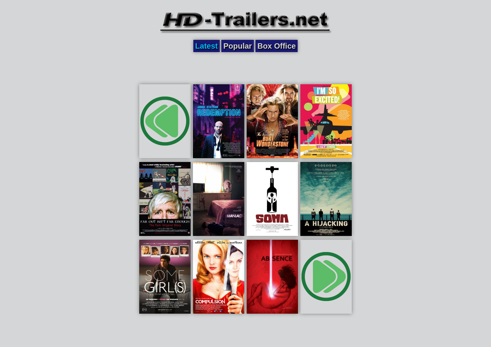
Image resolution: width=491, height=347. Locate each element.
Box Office (276, 46)
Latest (206, 46)
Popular (237, 46)
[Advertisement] (245, 67)
